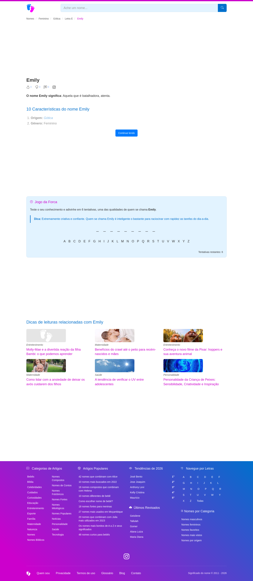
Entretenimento (34, 344)
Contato (136, 573)
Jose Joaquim (152, 482)
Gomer (134, 526)
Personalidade (171, 374)
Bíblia (30, 481)
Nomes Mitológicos (58, 506)
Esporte (31, 513)
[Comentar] (46, 88)
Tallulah (134, 521)
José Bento (152, 476)
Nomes (31, 534)
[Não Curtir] (37, 88)
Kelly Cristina (152, 492)
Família (31, 518)
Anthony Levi (152, 487)
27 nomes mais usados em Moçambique (101, 511)
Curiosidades (34, 497)
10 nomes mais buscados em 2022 (98, 481)
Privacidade (63, 573)
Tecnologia (58, 534)
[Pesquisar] (222, 8)
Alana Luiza (136, 531)
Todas (200, 500)
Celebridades (34, 487)
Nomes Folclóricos (58, 492)
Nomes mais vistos (191, 535)
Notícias (56, 518)
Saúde (98, 374)
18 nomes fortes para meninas (95, 506)
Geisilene (135, 515)
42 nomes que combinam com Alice (98, 476)
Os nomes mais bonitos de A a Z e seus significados (100, 527)
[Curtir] (29, 88)
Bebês (30, 476)
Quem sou (43, 573)
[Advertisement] (126, 50)
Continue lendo (126, 133)
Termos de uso (86, 573)
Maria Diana (136, 536)
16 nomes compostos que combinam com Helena (99, 489)
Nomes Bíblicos (35, 539)
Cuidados (32, 492)
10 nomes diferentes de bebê (95, 496)
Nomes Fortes (59, 499)
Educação (32, 503)
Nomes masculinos (191, 519)
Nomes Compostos (58, 478)
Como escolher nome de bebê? (96, 501)
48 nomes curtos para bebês (94, 534)
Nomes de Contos (62, 485)
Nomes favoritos (190, 529)
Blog (122, 573)
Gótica (48, 118)
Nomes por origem (191, 540)
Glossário (107, 573)
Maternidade (102, 344)
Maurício (152, 497)
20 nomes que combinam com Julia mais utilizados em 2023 (98, 519)
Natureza (32, 529)
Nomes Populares (61, 513)
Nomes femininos (190, 524)
